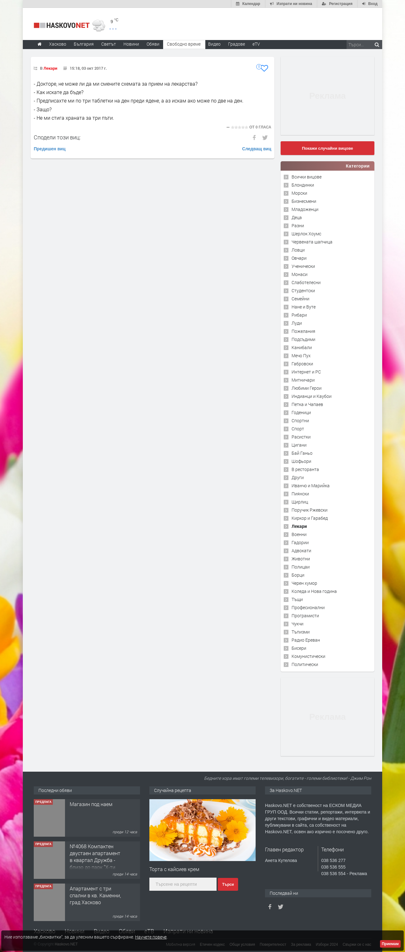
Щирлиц (300, 502)
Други (298, 477)
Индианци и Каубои (312, 396)
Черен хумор (304, 583)
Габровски (302, 364)
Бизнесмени (304, 201)
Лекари (50, 68)
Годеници (301, 412)
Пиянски (300, 494)
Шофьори (301, 461)
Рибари (299, 315)
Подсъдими (303, 339)
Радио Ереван (306, 640)
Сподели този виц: (57, 137)
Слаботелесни (306, 282)
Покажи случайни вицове (327, 148)
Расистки (301, 437)
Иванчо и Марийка (311, 486)
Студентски (303, 290)
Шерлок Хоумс (306, 234)
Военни (299, 534)
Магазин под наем (91, 804)
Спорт (298, 429)
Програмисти (305, 616)
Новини (131, 44)
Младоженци (305, 209)
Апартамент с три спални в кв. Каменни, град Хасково (95, 895)
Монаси (300, 274)
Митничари (303, 380)
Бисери (299, 648)
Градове (236, 44)
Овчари (299, 258)
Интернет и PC (306, 372)
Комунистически (308, 656)
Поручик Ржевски (310, 510)
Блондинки (303, 185)
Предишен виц (50, 148)
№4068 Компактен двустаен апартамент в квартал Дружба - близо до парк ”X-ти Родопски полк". (95, 860)
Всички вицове (307, 177)
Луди (297, 323)
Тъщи (297, 599)
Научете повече (151, 937)
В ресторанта (305, 469)
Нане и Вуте (304, 307)
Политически (305, 664)
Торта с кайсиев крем (174, 869)
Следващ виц (256, 148)
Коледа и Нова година (314, 591)
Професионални (308, 607)
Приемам (390, 944)
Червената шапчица (312, 242)
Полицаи (301, 567)
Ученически (303, 266)
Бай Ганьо (302, 453)
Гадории (300, 542)
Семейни (300, 299)
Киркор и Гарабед (310, 518)
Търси (228, 884)
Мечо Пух (301, 355)
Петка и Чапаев (307, 404)
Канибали (302, 347)
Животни (301, 559)
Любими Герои (307, 388)
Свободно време (184, 44)
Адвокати (301, 551)
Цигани (299, 445)
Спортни (300, 420)
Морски (299, 193)
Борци (298, 575)
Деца (297, 217)
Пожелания (303, 331)
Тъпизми (301, 632)
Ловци (298, 250)
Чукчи (297, 624)
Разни (298, 225)
